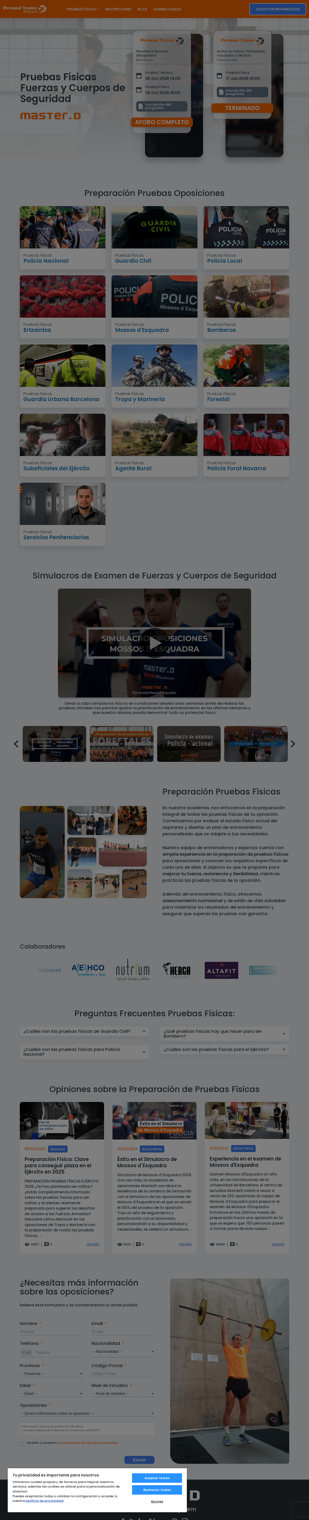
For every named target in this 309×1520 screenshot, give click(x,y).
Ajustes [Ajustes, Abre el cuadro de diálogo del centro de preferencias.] (157, 1501)
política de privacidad (44, 1500)
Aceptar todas (157, 1478)
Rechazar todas (157, 1490)
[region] (97, 1490)
